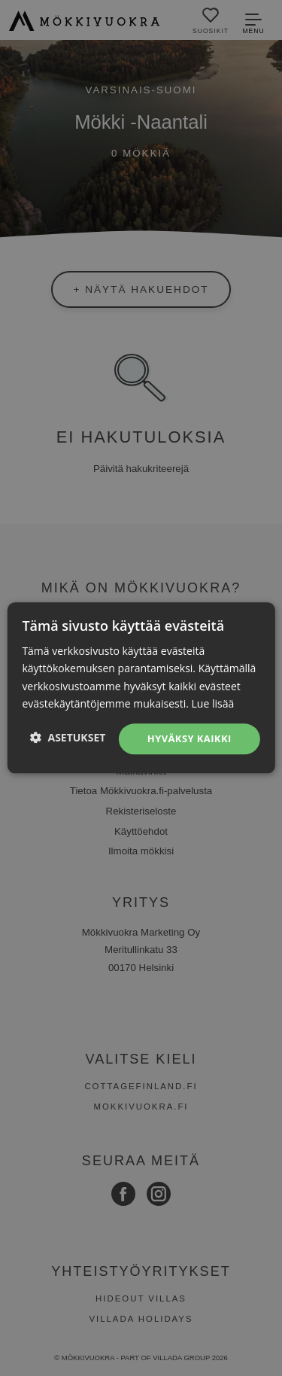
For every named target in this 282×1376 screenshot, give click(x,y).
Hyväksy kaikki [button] (189, 738)
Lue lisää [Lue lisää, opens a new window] (213, 703)
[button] (68, 737)
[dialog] (141, 688)
